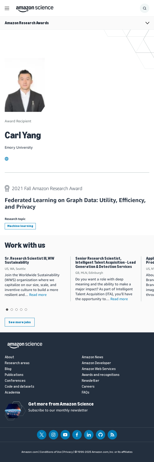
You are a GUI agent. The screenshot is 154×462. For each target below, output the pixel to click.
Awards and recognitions (100, 375)
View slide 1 (7, 309)
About (9, 357)
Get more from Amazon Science (61, 404)
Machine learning (20, 226)
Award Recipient (18, 121)
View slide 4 (21, 309)
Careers (88, 386)
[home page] (35, 7)
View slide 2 (12, 309)
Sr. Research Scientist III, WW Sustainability (29, 260)
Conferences (15, 380)
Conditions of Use (51, 452)
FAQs (85, 392)
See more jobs (19, 322)
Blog (8, 369)
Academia (12, 392)
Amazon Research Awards (27, 23)
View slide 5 (26, 309)
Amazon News (92, 357)
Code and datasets (19, 386)
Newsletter (90, 380)
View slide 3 (16, 309)
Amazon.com (29, 452)
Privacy (68, 452)
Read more (38, 294)
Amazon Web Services (99, 369)
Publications (14, 375)
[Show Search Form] (144, 8)
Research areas (17, 363)
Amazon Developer (96, 363)
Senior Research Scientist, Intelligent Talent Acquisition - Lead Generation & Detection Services (105, 262)
